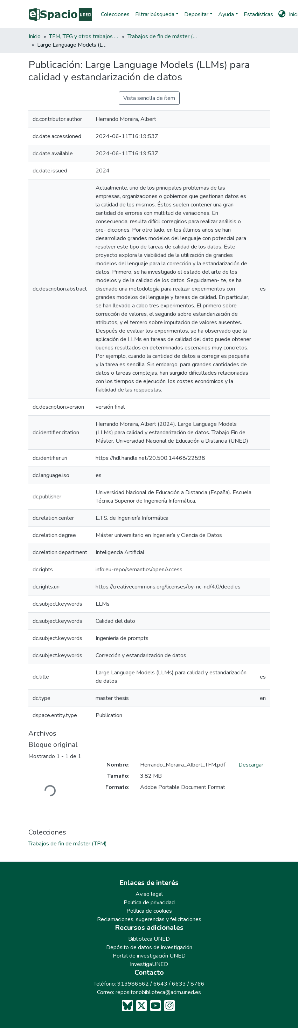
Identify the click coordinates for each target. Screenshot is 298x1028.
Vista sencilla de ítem (149, 98)
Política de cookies (149, 911)
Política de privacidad (149, 902)
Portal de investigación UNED (149, 956)
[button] (281, 14)
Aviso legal (149, 894)
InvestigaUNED (149, 964)
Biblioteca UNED (149, 939)
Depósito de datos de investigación (149, 947)
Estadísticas (258, 14)
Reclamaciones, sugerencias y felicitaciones (149, 919)
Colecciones (115, 14)
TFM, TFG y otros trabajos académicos (84, 36)
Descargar (250, 765)
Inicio (35, 36)
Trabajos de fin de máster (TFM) (162, 36)
